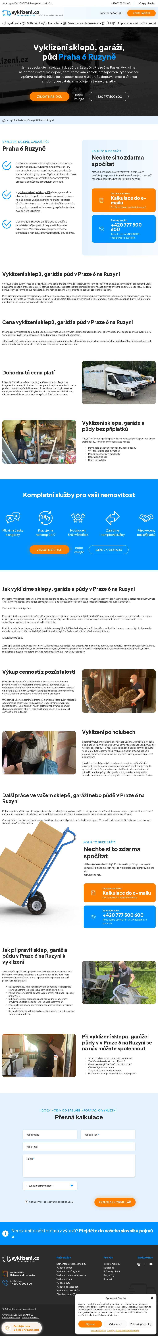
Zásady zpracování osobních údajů (123, 1331)
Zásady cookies (98, 1331)
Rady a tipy (109, 1275)
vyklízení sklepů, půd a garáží (34, 192)
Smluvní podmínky (30, 1317)
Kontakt (118, 13)
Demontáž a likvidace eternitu (71, 1263)
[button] (151, 1298)
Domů (4, 120)
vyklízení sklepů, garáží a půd (38, 221)
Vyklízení (68, 1290)
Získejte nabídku (112, 1263)
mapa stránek (28, 1309)
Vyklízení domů (64, 1279)
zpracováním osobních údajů (58, 1201)
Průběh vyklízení (112, 1271)
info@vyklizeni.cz (147, 3)
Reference (106, 13)
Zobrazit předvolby (141, 1324)
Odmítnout (115, 1324)
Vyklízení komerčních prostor (71, 1275)
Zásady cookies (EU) (66, 1294)
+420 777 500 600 (120, 3)
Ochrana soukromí (11, 1317)
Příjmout (90, 1324)
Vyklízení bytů (63, 1282)
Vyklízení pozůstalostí (67, 1286)
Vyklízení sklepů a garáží (68, 1271)
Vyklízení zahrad (64, 1267)
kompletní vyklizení (44, 163)
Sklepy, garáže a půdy (13, 283)
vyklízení (89, 438)
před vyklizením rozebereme (106, 295)
